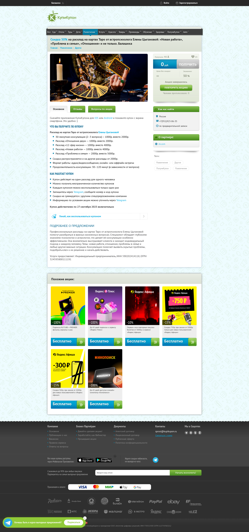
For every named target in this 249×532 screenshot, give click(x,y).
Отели (62, 32)
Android (108, 117)
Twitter (195, 432)
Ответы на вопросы (58, 446)
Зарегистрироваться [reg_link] (188, 3)
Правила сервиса (57, 442)
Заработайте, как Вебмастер (92, 435)
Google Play (103, 460)
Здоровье (161, 32)
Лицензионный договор (127, 435)
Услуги (103, 32)
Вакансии (53, 438)
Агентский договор (124, 431)
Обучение (148, 32)
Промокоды (135, 32)
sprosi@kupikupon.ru (166, 431)
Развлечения (90, 32)
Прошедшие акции (87, 438)
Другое (178, 162)
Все (49, 32)
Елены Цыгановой (108, 132)
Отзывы (77, 109)
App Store (85, 460)
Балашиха (55, 3)
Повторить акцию (176, 87)
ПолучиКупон (174, 32)
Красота (112, 32)
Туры (71, 32)
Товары (123, 32)
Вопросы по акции (101, 109)
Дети (79, 32)
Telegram (79, 191)
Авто (186, 32)
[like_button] (193, 57)
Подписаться (73, 522)
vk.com (161, 143)
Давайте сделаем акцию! (90, 431)
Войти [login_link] (166, 3)
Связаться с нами (163, 435)
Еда (54, 32)
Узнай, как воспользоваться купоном (80, 216)
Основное (58, 109)
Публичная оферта (124, 438)
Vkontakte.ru (191, 432)
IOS (96, 117)
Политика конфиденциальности (131, 442)
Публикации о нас (58, 435)
